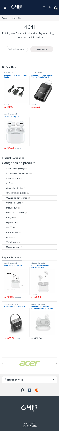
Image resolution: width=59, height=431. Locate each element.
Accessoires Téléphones (15, 173)
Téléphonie (9, 242)
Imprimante (9, 222)
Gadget (7, 217)
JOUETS (8, 227)
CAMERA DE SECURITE (14, 193)
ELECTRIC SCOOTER (13, 212)
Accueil (5, 18)
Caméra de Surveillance (14, 198)
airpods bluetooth (10, 114)
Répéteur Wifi (10, 232)
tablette (7, 237)
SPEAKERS (14, 304)
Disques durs (10, 208)
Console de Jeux (11, 203)
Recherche (42, 49)
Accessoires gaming (13, 168)
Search (44, 7)
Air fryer (7, 183)
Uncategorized (10, 247)
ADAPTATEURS (9, 73)
